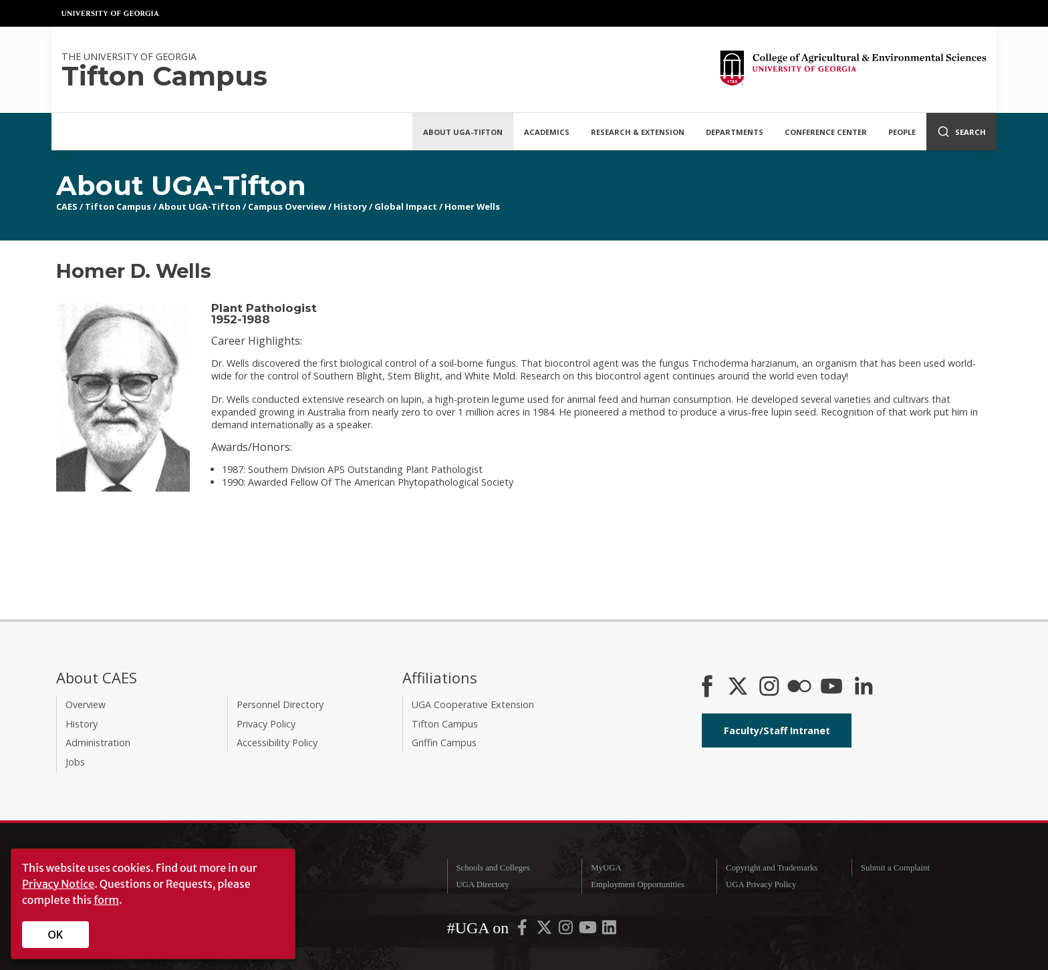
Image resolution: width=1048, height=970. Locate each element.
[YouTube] (831, 687)
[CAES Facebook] (707, 687)
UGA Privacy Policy (761, 884)
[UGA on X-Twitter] (545, 930)
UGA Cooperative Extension (473, 704)
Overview (86, 704)
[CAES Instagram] (769, 687)
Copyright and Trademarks (771, 867)
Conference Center (826, 132)
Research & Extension (637, 132)
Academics (546, 132)
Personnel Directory (280, 704)
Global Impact (405, 206)
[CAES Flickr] (799, 687)
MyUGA (606, 867)
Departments (734, 132)
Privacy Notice (58, 884)
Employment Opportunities (637, 884)
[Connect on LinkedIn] (863, 687)
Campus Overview (287, 206)
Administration (98, 742)
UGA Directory (482, 884)
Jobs (75, 762)
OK (55, 934)
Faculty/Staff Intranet (777, 730)
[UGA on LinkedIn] (609, 930)
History (350, 206)
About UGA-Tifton (463, 132)
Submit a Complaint (895, 867)
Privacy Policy (266, 723)
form (106, 900)
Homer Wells (472, 206)
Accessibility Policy (277, 742)
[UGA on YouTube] (589, 930)
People (902, 132)
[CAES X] (739, 687)
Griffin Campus (444, 742)
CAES (67, 206)
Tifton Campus (118, 206)
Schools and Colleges (492, 867)
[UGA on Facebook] (523, 930)
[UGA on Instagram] (566, 930)
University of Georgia (110, 13)
